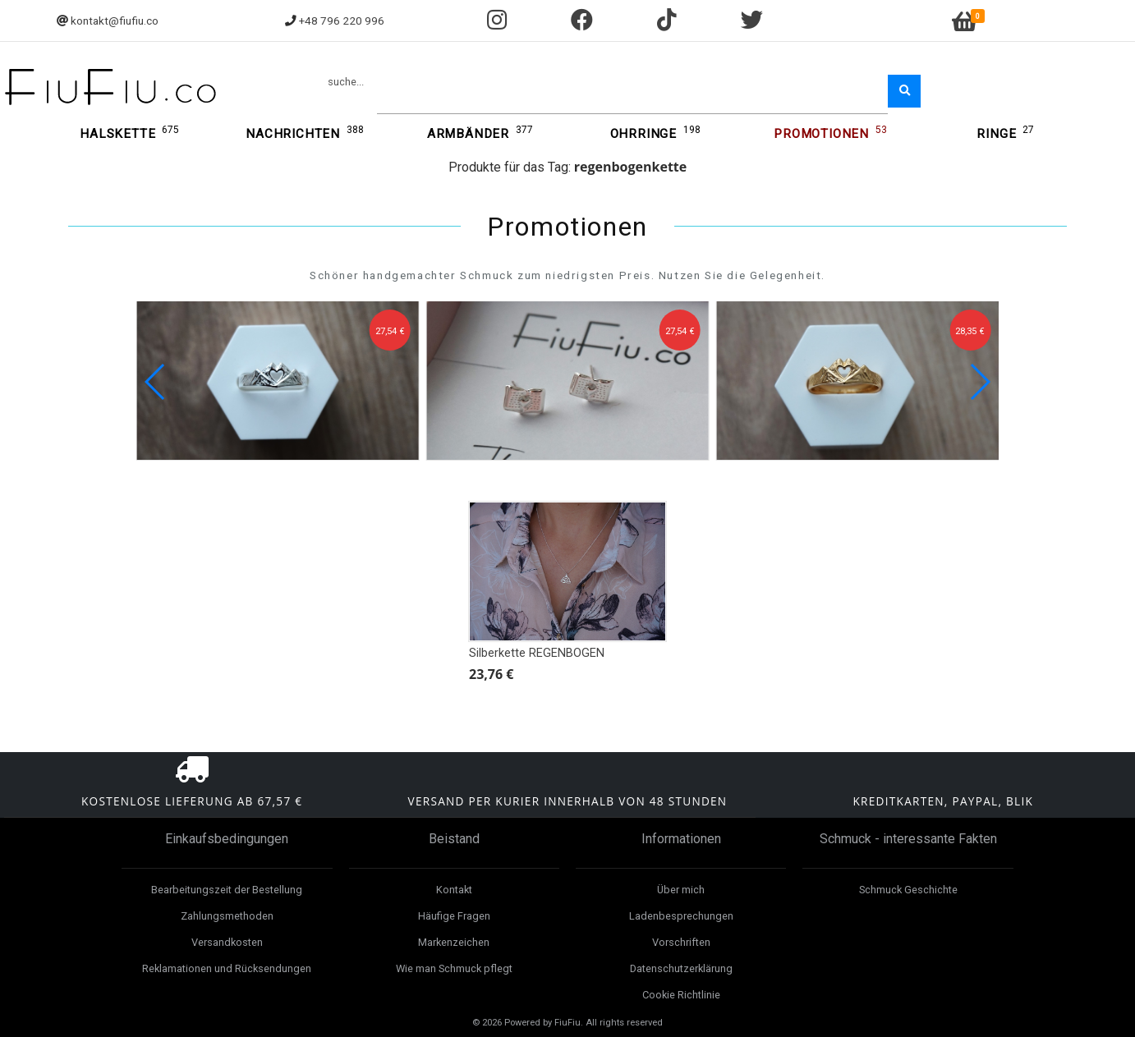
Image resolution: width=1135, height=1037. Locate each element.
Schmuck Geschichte (908, 889)
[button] (979, 382)
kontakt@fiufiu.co (115, 20)
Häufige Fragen (454, 916)
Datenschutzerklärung (681, 968)
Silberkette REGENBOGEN (536, 653)
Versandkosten (227, 942)
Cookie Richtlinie (681, 995)
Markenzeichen (453, 942)
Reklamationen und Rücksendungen (226, 968)
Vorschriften (681, 942)
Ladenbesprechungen (681, 916)
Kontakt (454, 889)
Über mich (681, 889)
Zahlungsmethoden (227, 916)
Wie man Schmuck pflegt (454, 968)
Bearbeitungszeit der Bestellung (226, 889)
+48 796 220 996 (341, 20)
